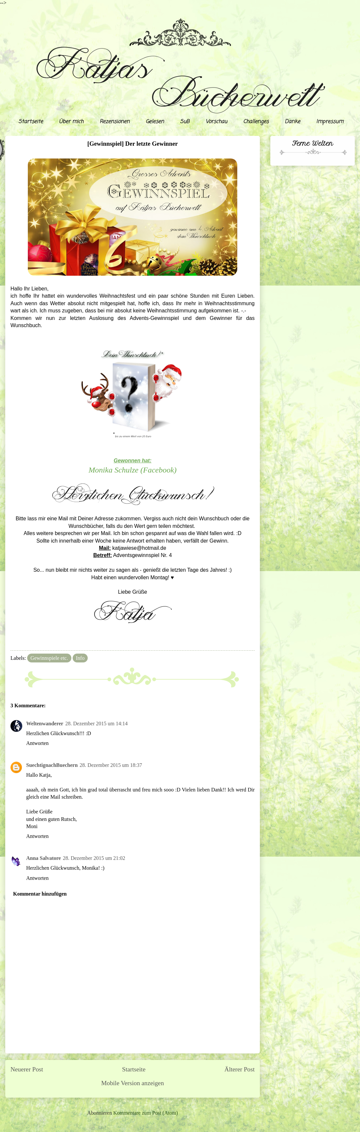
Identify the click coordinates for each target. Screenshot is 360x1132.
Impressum (329, 122)
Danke (292, 122)
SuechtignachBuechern (52, 765)
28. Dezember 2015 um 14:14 (96, 723)
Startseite (30, 122)
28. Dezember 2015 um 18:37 (111, 765)
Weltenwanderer (44, 723)
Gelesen (155, 122)
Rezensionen (114, 122)
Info (80, 658)
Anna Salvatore (43, 858)
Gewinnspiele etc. (49, 658)
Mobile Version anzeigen (132, 1083)
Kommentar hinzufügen (40, 894)
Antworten (37, 743)
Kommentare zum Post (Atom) (145, 1113)
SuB (184, 122)
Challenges (256, 122)
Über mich (71, 122)
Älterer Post (240, 1069)
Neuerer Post (26, 1069)
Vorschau (216, 122)
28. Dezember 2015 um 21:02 (94, 858)
